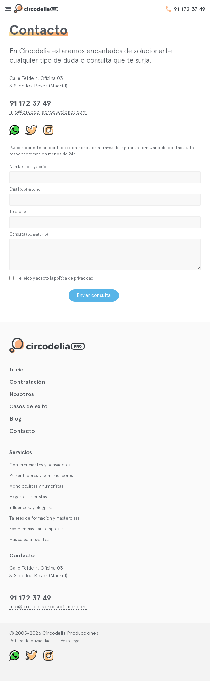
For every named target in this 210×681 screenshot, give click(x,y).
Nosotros (21, 394)
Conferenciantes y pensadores (39, 464)
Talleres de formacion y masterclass (44, 518)
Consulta (28, 234)
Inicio (16, 369)
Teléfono (17, 211)
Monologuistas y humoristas (36, 485)
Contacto (22, 430)
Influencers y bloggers (30, 507)
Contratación (27, 381)
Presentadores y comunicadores (41, 475)
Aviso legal (70, 640)
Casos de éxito (28, 406)
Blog (15, 418)
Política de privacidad (30, 640)
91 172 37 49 (189, 9)
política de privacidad (73, 278)
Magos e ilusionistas (28, 496)
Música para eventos (29, 539)
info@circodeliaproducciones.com (48, 111)
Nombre (28, 166)
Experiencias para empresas (36, 528)
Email (25, 189)
